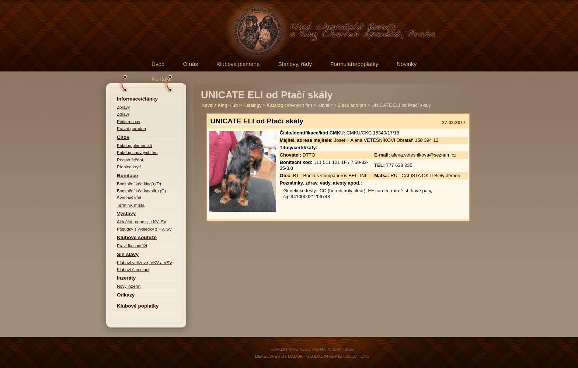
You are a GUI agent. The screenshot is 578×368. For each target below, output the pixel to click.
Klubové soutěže (137, 237)
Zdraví (123, 114)
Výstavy (126, 213)
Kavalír (324, 105)
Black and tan (352, 105)
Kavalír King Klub (220, 105)
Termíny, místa (130, 205)
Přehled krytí (129, 167)
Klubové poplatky (138, 306)
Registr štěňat (130, 160)
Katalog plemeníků (134, 145)
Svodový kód (129, 198)
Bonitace (127, 175)
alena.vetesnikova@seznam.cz (424, 155)
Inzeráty (126, 278)
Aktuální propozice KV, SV (141, 222)
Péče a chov (128, 121)
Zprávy (123, 107)
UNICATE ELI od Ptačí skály (256, 121)
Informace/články (137, 99)
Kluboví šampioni (133, 269)
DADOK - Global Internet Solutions (328, 356)
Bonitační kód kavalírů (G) (141, 191)
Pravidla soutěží (132, 245)
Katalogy (252, 105)
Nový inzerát (128, 286)
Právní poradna (131, 128)
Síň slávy (128, 254)
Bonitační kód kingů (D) (139, 184)
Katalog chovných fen (137, 152)
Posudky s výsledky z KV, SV (144, 229)
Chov (123, 137)
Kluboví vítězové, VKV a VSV (144, 262)
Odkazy (126, 295)
